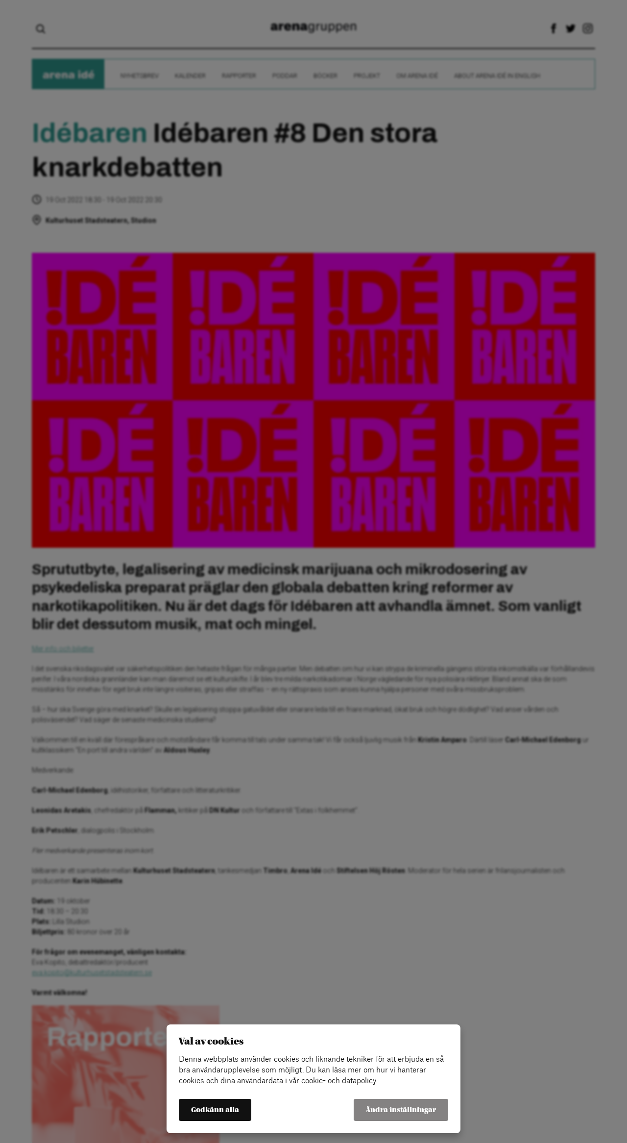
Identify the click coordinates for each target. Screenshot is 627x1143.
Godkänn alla (215, 1110)
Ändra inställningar (401, 1110)
